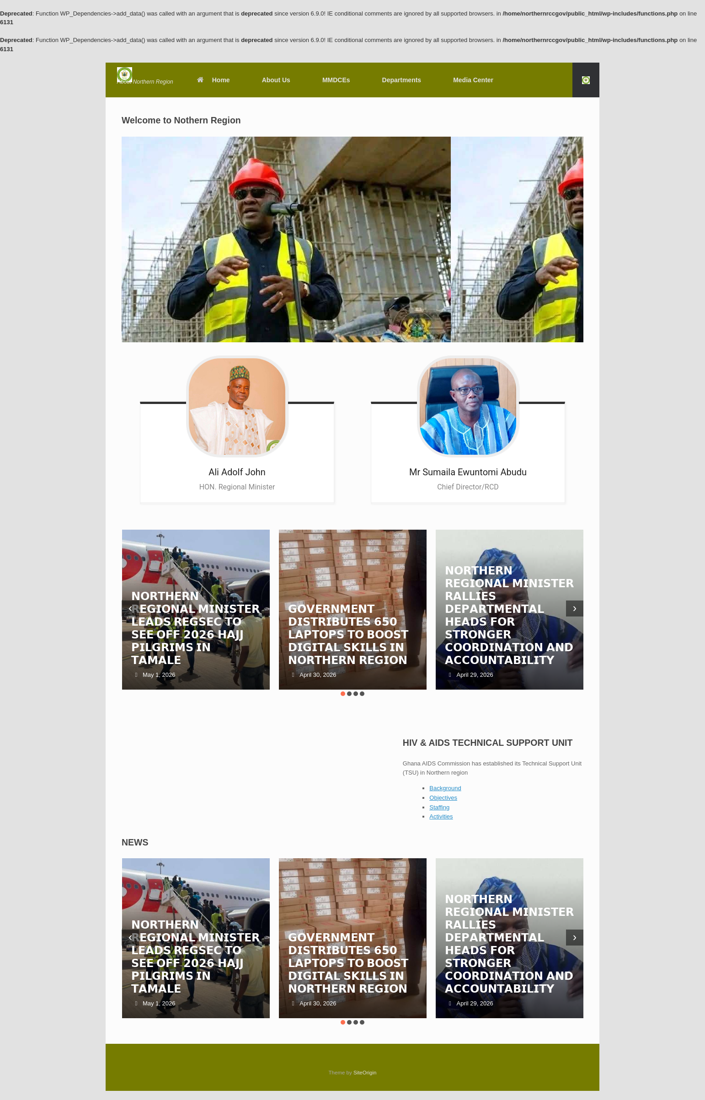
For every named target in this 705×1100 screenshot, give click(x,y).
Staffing (439, 807)
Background (445, 788)
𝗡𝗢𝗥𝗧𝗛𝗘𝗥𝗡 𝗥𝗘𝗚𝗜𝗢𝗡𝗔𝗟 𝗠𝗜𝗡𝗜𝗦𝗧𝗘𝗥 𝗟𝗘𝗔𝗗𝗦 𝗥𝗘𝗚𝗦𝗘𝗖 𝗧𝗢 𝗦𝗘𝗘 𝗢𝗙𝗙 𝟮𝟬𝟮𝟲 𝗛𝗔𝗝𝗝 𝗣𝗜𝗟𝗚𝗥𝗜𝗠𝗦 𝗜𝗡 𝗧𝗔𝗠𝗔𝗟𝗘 (195, 628)
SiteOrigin (365, 1072)
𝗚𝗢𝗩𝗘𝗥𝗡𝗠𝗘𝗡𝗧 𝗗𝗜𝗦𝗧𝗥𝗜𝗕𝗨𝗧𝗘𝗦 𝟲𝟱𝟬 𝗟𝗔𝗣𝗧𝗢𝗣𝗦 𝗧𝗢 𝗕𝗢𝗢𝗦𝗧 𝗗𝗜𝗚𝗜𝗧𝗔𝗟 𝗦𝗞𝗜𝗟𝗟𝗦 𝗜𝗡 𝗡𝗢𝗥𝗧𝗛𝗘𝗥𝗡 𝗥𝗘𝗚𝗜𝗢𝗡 (348, 634)
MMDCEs (336, 80)
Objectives (443, 797)
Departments (402, 80)
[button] (585, 80)
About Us (276, 80)
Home (213, 80)
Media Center (473, 80)
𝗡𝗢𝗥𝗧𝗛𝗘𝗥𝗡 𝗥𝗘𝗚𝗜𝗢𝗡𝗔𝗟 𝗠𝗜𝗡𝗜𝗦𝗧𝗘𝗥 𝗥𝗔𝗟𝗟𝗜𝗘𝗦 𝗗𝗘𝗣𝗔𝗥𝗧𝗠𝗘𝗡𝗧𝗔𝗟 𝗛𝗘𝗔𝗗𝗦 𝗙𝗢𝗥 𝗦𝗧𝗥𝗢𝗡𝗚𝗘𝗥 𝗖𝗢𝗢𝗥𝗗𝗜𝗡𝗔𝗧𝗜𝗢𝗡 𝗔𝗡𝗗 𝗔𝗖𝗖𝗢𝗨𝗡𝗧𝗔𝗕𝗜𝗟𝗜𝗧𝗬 (509, 615)
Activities (441, 816)
